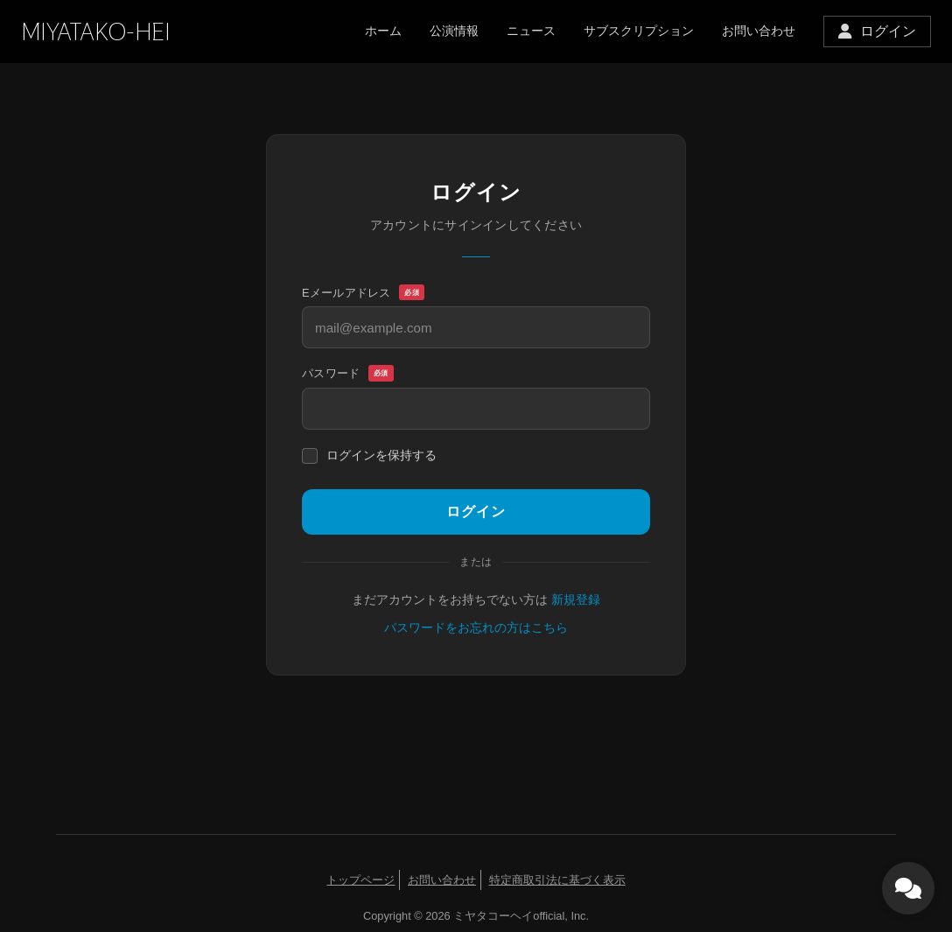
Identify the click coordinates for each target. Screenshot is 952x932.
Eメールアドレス (363, 293)
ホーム (383, 31)
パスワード (348, 374)
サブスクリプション (639, 31)
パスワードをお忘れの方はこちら (476, 627)
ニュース (531, 31)
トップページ (360, 879)
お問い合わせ (758, 31)
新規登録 (575, 599)
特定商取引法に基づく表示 (557, 879)
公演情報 (454, 31)
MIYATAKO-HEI (96, 32)
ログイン (476, 511)
